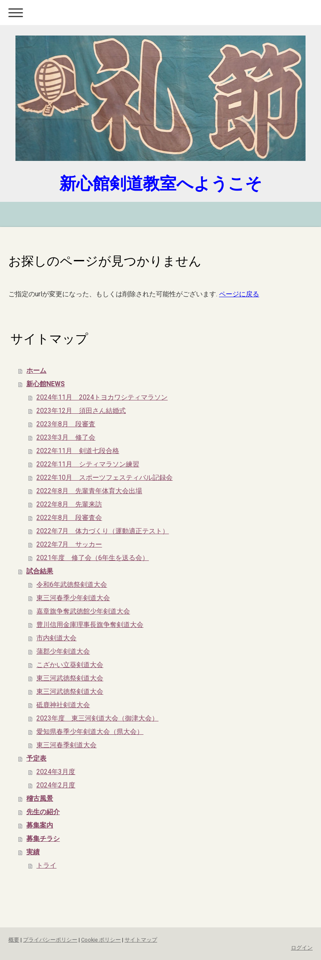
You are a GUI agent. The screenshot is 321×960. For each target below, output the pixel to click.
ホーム (36, 370)
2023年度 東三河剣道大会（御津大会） (97, 718)
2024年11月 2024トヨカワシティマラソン (102, 397)
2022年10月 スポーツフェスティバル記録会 (104, 477)
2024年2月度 (55, 785)
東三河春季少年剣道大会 (73, 598)
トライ (46, 865)
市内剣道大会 (56, 638)
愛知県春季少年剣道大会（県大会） (89, 732)
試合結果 (39, 571)
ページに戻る (239, 294)
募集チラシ (43, 839)
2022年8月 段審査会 (69, 518)
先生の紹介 (43, 812)
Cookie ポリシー (101, 940)
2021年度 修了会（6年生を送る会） (92, 558)
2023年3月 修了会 (65, 437)
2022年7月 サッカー (69, 544)
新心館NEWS (45, 384)
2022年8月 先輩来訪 (69, 504)
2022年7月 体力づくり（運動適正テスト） (102, 531)
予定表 (36, 758)
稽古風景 (39, 798)
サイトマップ (141, 940)
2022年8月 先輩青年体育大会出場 (89, 491)
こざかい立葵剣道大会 (69, 665)
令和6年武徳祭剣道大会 (71, 584)
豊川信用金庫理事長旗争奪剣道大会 (89, 625)
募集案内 (39, 825)
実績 (33, 852)
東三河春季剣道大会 (66, 745)
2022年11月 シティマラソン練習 (87, 464)
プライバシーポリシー (50, 940)
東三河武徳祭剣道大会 (69, 678)
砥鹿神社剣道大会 (63, 705)
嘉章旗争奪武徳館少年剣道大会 (83, 611)
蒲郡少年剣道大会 (63, 651)
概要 (13, 940)
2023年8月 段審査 (65, 424)
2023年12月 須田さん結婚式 (81, 411)
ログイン (302, 948)
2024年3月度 (55, 772)
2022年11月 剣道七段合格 (77, 451)
